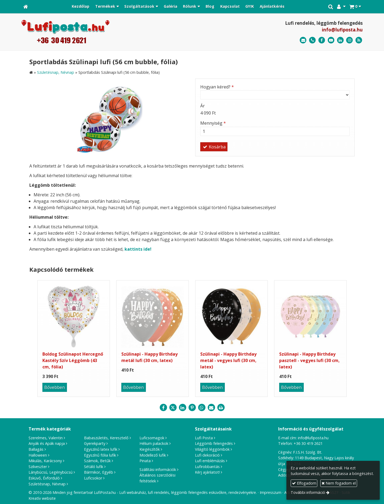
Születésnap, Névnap (47, 483)
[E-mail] (303, 40)
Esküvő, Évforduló (44, 478)
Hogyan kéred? (217, 87)
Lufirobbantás (207, 466)
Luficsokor (93, 478)
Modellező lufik (152, 455)
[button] (355, 6)
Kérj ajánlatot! (207, 472)
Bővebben (54, 387)
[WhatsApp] (201, 407)
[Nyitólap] (25, 6)
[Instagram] (349, 40)
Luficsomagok (151, 437)
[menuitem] (80, 6)
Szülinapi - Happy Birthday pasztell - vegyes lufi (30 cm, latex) (309, 360)
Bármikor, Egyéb (98, 472)
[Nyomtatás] (221, 407)
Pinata (145, 460)
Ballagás (36, 449)
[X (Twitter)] (173, 407)
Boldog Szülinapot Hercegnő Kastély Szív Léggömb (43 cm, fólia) (72, 360)
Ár (202, 106)
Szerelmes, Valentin (46, 437)
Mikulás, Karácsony (45, 460)
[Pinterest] (192, 407)
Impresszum (270, 492)
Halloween (38, 455)
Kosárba (214, 147)
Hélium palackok (153, 443)
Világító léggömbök (212, 449)
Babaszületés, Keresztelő (106, 437)
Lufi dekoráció (207, 455)
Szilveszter (38, 466)
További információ (308, 492)
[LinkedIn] (340, 40)
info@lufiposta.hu (342, 30)
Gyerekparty (94, 443)
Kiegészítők (149, 449)
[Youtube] (331, 40)
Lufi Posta (204, 437)
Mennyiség (213, 123)
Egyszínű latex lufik (100, 449)
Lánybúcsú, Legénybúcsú (51, 472)
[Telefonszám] (312, 40)
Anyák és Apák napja (47, 443)
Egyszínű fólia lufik (100, 455)
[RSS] (359, 40)
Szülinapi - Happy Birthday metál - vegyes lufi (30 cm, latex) (228, 360)
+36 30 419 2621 (308, 443)
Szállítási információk (157, 469)
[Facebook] (322, 40)
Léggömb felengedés (214, 443)
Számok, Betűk (97, 460)
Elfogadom (304, 483)
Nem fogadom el (339, 483)
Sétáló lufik (93, 466)
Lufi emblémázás (210, 460)
